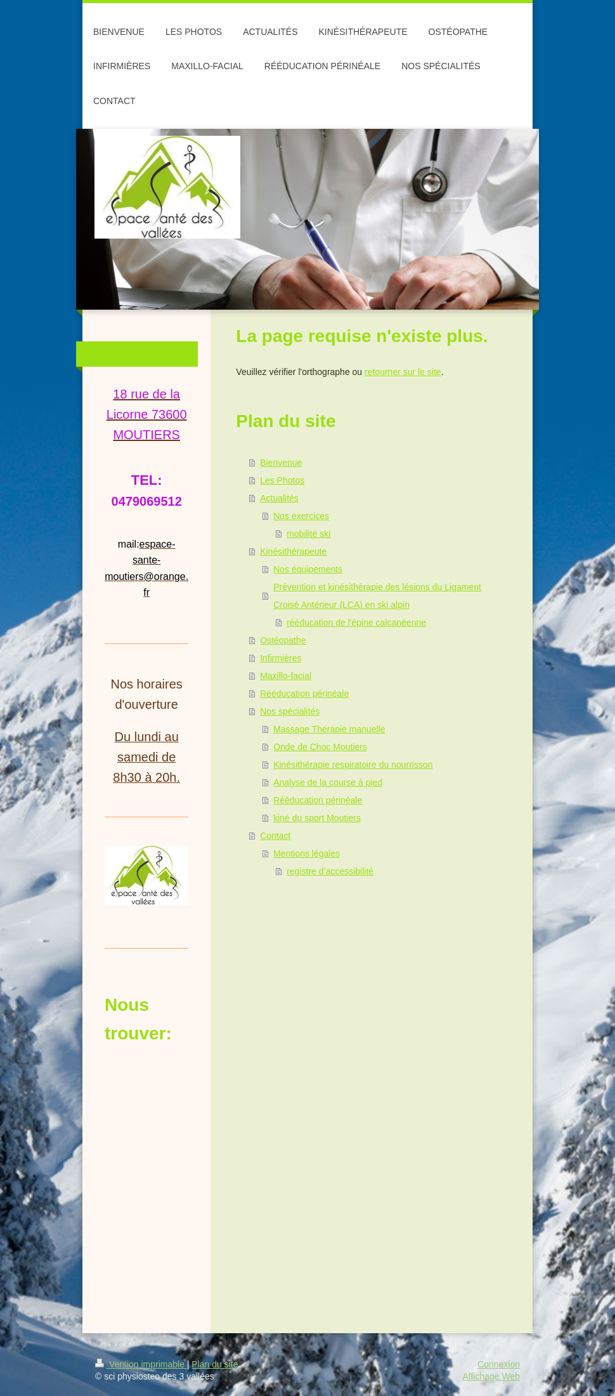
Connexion (498, 1364)
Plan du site (214, 1364)
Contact (275, 836)
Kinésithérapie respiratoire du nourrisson (352, 765)
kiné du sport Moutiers (317, 818)
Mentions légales (306, 853)
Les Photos (282, 480)
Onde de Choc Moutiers (320, 747)
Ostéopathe (283, 640)
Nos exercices (301, 516)
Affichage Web (491, 1376)
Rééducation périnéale (304, 693)
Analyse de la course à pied (327, 782)
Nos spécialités (290, 711)
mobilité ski (308, 534)
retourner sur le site (403, 372)
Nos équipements (307, 569)
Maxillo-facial (285, 676)
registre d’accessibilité (330, 871)
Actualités (279, 498)
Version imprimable (141, 1364)
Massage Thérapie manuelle (329, 729)
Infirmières (280, 658)
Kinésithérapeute (293, 551)
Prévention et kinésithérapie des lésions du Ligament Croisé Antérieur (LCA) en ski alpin (377, 596)
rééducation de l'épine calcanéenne (356, 622)
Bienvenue (281, 463)
